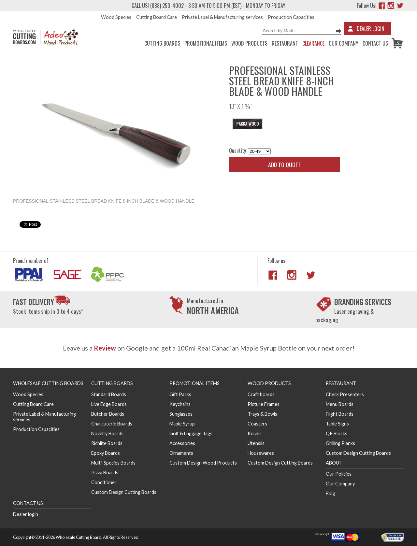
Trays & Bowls (262, 414)
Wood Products (249, 43)
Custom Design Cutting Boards (123, 492)
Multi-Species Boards (113, 463)
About (334, 463)
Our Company (343, 43)
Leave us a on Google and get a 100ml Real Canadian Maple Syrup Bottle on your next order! (208, 348)
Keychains (180, 404)
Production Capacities (291, 17)
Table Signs (337, 423)
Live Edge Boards (109, 404)
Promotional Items (205, 43)
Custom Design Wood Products (203, 463)
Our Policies (339, 474)
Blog (330, 493)
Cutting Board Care (156, 17)
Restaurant (285, 43)
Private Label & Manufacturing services (222, 17)
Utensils (256, 443)
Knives (255, 433)
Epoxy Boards (105, 453)
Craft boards (261, 394)
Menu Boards (339, 404)
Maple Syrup (182, 423)
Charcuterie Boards (111, 423)
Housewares (261, 453)
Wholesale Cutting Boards (48, 383)
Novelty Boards (107, 433)
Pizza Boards (104, 472)
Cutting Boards (162, 43)
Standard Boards (108, 394)
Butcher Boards (107, 414)
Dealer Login (370, 29)
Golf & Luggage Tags (190, 433)
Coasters (257, 423)
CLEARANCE (313, 43)
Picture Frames (264, 404)
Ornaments (181, 453)
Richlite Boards (106, 443)
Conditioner (104, 482)
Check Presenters (345, 394)
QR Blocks (336, 433)
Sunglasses (181, 414)
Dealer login (25, 514)
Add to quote (284, 164)
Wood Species (116, 17)
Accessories (182, 443)
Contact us (375, 43)
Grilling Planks (340, 443)
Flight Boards (339, 414)
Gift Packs (180, 394)
